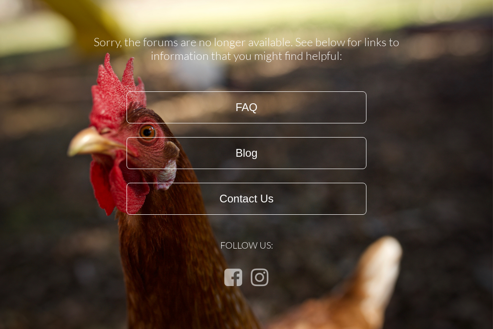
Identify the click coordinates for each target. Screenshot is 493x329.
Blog (246, 153)
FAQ (246, 107)
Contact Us (246, 198)
